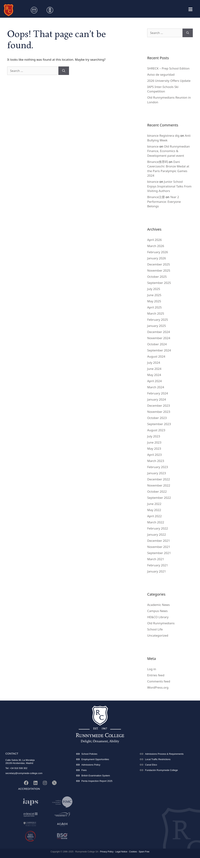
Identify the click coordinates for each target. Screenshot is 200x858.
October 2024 (157, 344)
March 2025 (155, 313)
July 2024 (153, 362)
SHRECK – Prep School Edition (168, 68)
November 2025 (158, 270)
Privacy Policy (107, 851)
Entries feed (155, 675)
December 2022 (158, 479)
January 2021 (156, 571)
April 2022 (154, 516)
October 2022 (157, 491)
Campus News (157, 611)
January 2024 (156, 399)
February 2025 (157, 319)
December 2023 (158, 405)
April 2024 (154, 381)
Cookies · (133, 851)
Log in (151, 669)
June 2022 (154, 504)
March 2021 (155, 559)
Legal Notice (121, 851)
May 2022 (154, 510)
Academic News (158, 605)
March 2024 (155, 387)
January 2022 (156, 534)
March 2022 (155, 522)
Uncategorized (157, 635)
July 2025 (153, 289)
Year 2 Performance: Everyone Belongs (164, 201)
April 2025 (154, 307)
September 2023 (159, 424)
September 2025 (159, 283)
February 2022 (157, 528)
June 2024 (154, 369)
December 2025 (158, 264)
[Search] (63, 70)
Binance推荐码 (157, 162)
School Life (155, 629)
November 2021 (158, 547)
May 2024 (154, 375)
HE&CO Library (157, 617)
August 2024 (156, 356)
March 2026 (155, 246)
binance (153, 146)
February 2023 (157, 467)
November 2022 (158, 485)
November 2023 (158, 412)
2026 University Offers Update (168, 81)
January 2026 (156, 258)
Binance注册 (156, 197)
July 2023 (153, 436)
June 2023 (154, 442)
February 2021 (157, 565)
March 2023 (155, 461)
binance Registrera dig (163, 135)
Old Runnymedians (161, 623)
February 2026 (157, 252)
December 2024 (158, 332)
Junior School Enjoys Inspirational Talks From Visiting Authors (169, 186)
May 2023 (154, 448)
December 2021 (158, 541)
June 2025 (154, 295)
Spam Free (144, 851)
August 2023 (156, 430)
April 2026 (154, 240)
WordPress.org (157, 687)
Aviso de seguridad (161, 74)
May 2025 (154, 301)
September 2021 (159, 553)
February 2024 (157, 393)
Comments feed (158, 681)
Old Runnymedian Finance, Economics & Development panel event (168, 151)
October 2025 (157, 277)
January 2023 (156, 473)
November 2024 (158, 338)
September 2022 (159, 498)
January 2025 (156, 326)
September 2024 (159, 350)
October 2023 (157, 418)
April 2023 (154, 455)
